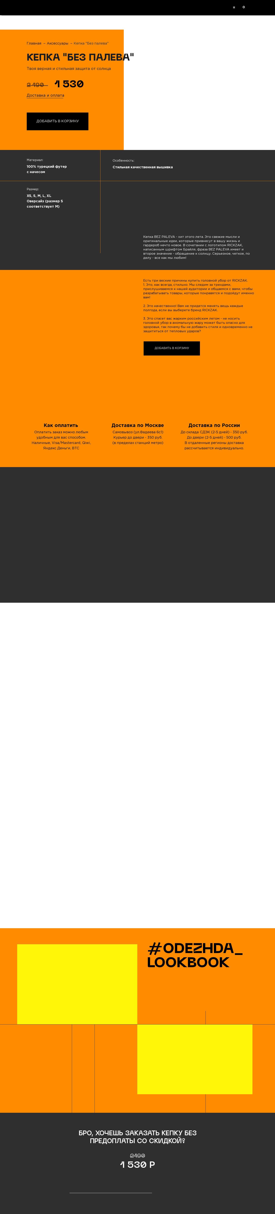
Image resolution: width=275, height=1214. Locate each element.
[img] (62, 547)
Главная (34, 43)
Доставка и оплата (45, 95)
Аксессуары (58, 43)
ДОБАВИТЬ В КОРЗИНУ (57, 121)
